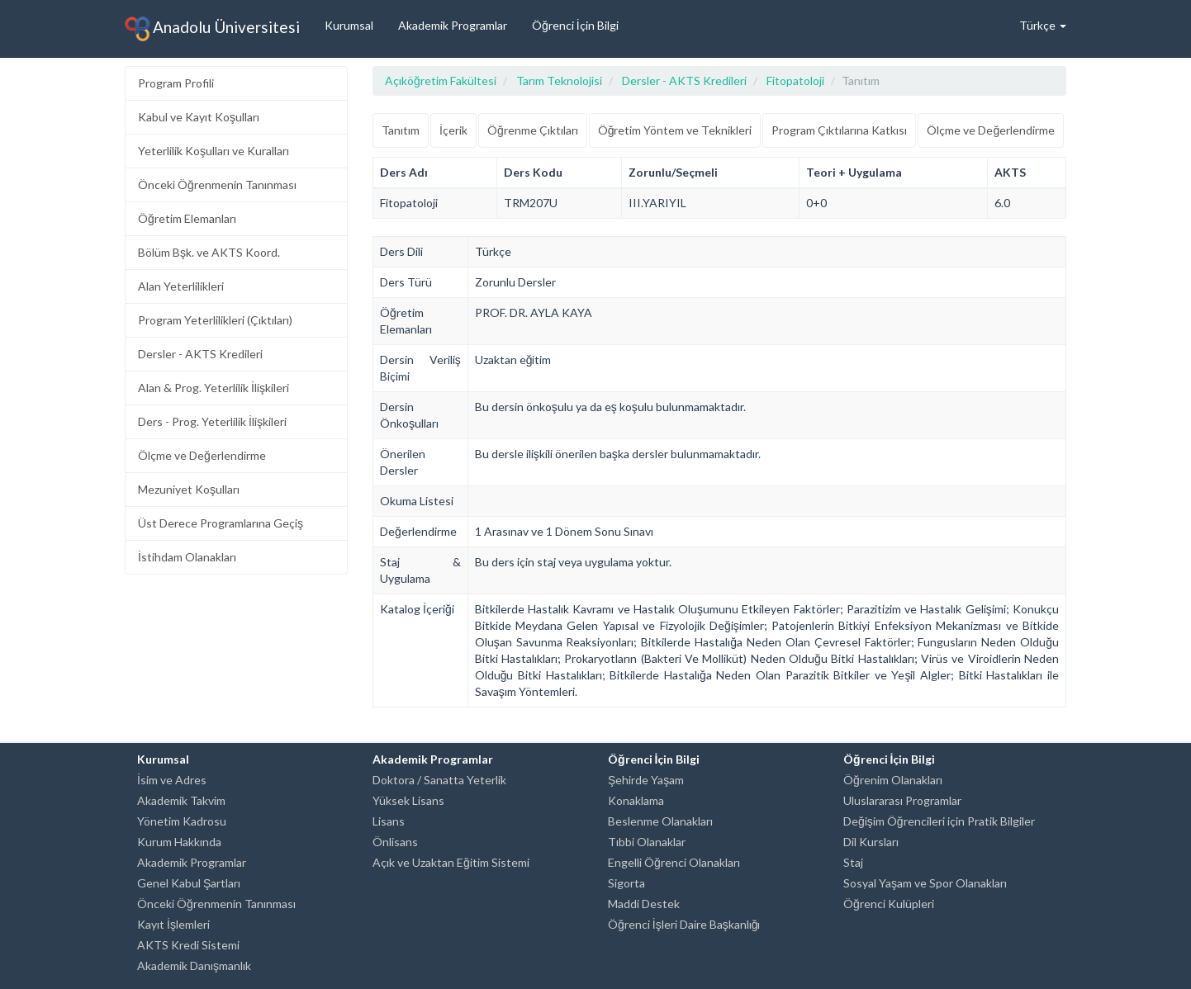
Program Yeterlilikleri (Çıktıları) (215, 320)
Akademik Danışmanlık (194, 965)
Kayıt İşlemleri (173, 924)
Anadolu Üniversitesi (212, 29)
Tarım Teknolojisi (559, 80)
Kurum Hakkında (179, 842)
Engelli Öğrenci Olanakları (674, 862)
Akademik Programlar (452, 25)
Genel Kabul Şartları (188, 883)
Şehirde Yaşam (646, 780)
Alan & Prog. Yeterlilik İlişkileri (213, 388)
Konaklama (636, 800)
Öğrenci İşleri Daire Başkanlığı (684, 924)
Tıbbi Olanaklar (647, 842)
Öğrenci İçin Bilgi (575, 25)
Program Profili (176, 83)
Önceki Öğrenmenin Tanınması (217, 184)
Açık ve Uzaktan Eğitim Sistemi (450, 862)
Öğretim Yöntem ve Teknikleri (675, 130)
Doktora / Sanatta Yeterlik (439, 780)
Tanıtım (401, 130)
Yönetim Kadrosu (181, 821)
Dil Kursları (871, 842)
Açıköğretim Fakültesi (440, 80)
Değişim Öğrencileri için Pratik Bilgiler (939, 821)
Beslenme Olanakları (660, 821)
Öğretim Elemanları (187, 218)
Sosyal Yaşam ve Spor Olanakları (925, 883)
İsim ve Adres (171, 780)
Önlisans (395, 842)
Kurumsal (349, 25)
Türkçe (1042, 25)
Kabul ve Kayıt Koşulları (198, 117)
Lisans (388, 821)
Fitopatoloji (795, 80)
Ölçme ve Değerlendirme (202, 455)
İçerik (453, 130)
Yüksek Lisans (408, 800)
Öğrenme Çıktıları (532, 130)
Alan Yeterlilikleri (181, 286)
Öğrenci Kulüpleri (888, 904)
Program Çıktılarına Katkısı (839, 130)
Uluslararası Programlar (902, 800)
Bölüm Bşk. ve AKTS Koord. (209, 252)
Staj (853, 862)
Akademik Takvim (181, 800)
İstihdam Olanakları (187, 557)
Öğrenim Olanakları (892, 780)
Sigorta (626, 883)
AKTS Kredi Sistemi (188, 945)
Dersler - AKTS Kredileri (200, 354)
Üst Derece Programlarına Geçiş (220, 523)
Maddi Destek (644, 904)
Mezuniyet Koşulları (189, 489)
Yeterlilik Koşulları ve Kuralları (213, 151)
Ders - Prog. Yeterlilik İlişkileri (212, 421)
